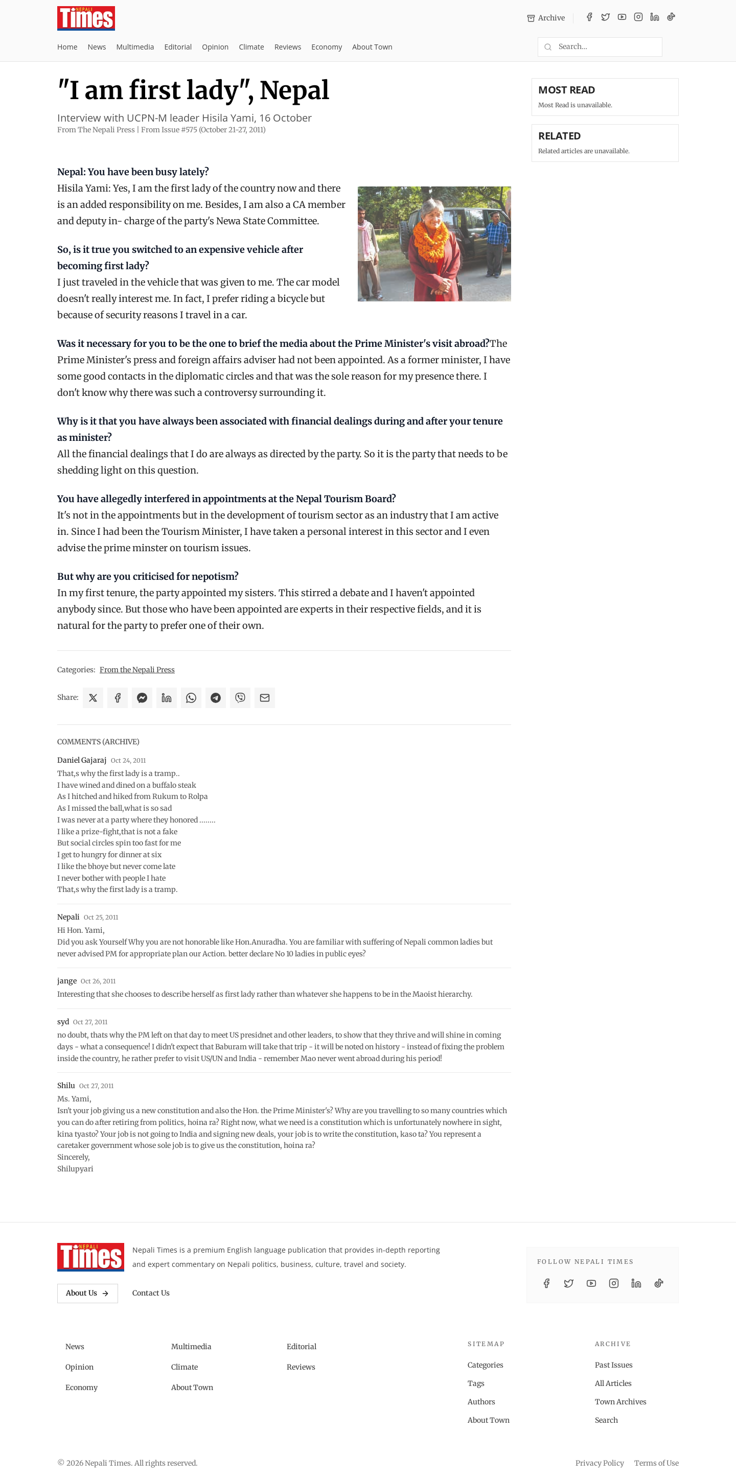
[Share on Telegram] (215, 698)
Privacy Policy (600, 1463)
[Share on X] (93, 698)
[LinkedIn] (654, 18)
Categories (485, 1365)
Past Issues (614, 1365)
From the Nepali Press (137, 669)
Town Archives (621, 1401)
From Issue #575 (203, 129)
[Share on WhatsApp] (191, 698)
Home (67, 47)
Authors (481, 1401)
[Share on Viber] (240, 698)
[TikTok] (671, 18)
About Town (372, 47)
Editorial (178, 47)
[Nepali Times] (90, 1257)
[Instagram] (638, 18)
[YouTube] (622, 18)
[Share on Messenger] (142, 698)
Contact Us (151, 1293)
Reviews (287, 47)
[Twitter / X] (605, 18)
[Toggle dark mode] (675, 47)
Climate (251, 47)
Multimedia (135, 47)
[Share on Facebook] (117, 698)
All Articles (613, 1383)
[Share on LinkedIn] (166, 698)
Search (606, 1420)
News (97, 47)
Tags (476, 1383)
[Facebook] (589, 18)
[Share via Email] (265, 698)
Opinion (215, 47)
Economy (326, 47)
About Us (87, 1293)
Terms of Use (656, 1463)
